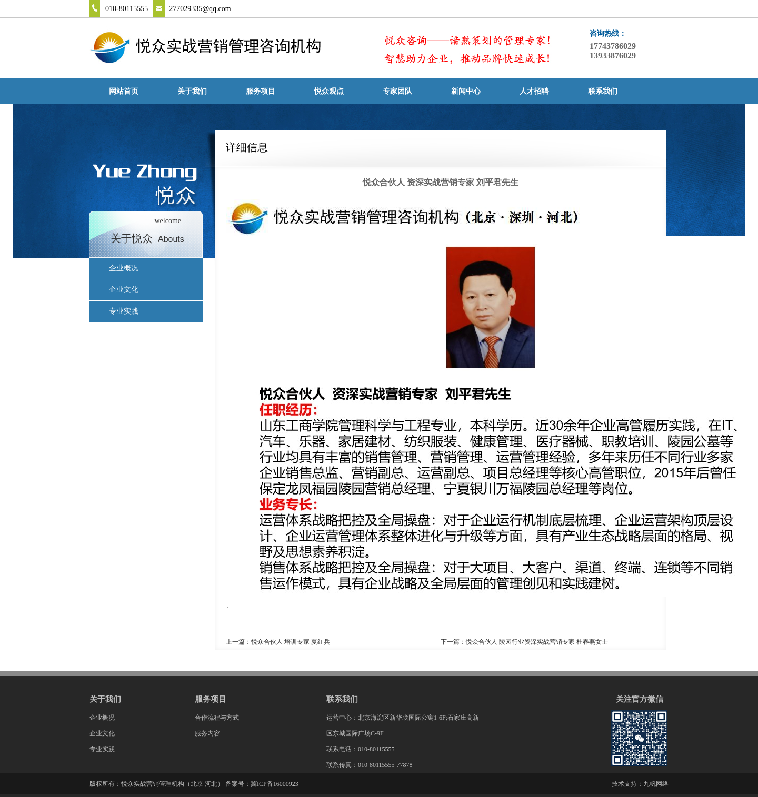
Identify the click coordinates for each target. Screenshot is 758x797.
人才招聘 (534, 91)
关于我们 (192, 91)
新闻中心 (466, 91)
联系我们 (602, 91)
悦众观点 (329, 91)
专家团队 (397, 91)
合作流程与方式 (217, 717)
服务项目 (260, 91)
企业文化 (123, 290)
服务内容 (207, 733)
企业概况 (123, 268)
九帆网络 (656, 784)
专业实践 (123, 311)
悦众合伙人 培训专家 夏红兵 (290, 641)
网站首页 (123, 91)
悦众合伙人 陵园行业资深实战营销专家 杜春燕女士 (537, 641)
